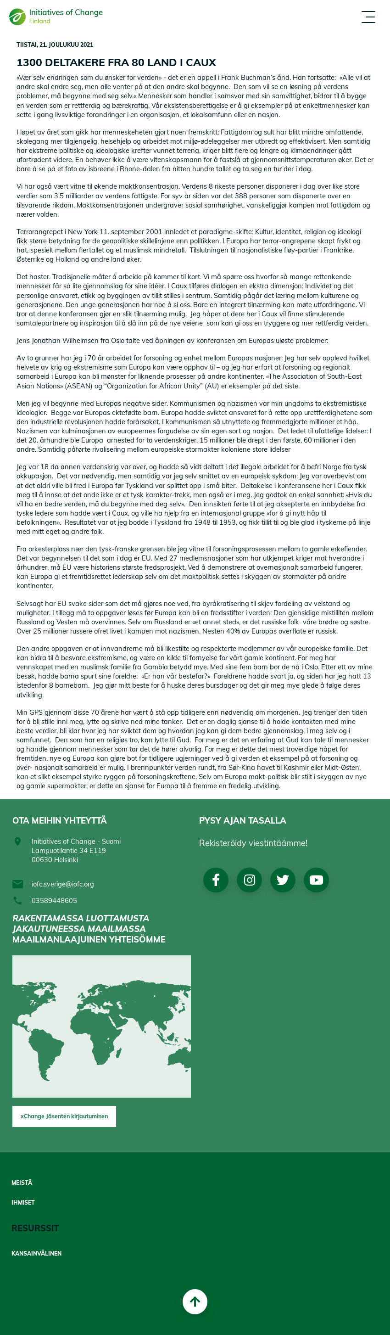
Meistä (21, 1183)
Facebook (216, 880)
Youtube (316, 880)
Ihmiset (23, 1203)
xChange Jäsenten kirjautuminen (64, 1116)
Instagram (249, 880)
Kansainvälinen (36, 1254)
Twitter (282, 880)
